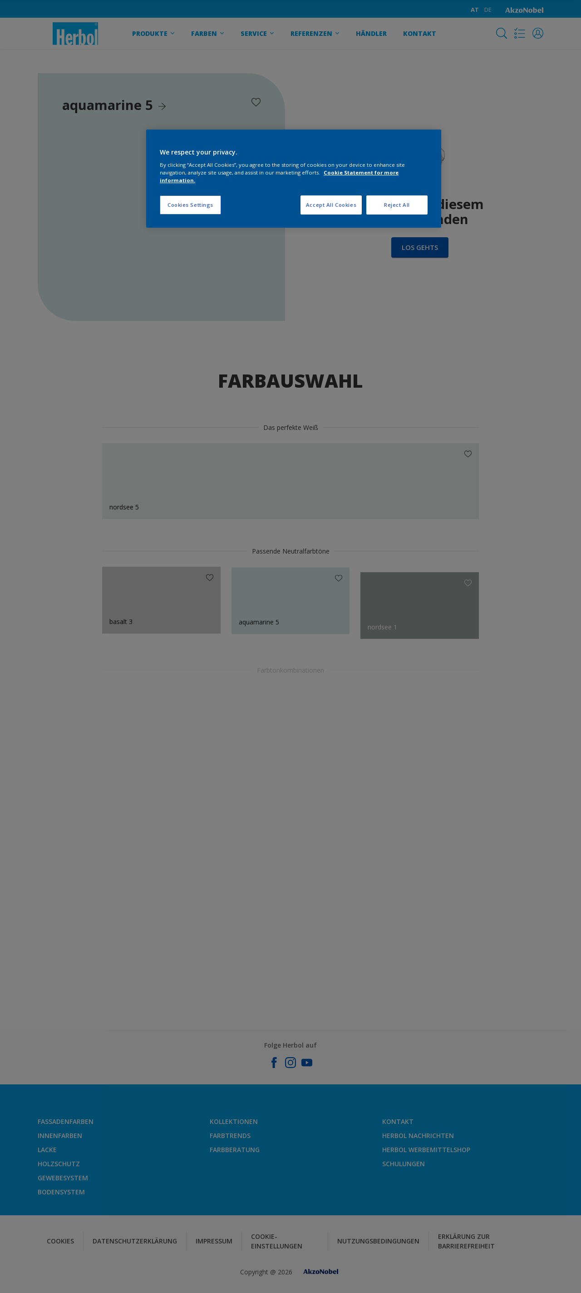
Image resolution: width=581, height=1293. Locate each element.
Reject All (397, 204)
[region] (293, 179)
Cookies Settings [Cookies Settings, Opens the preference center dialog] (190, 204)
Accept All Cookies (331, 204)
